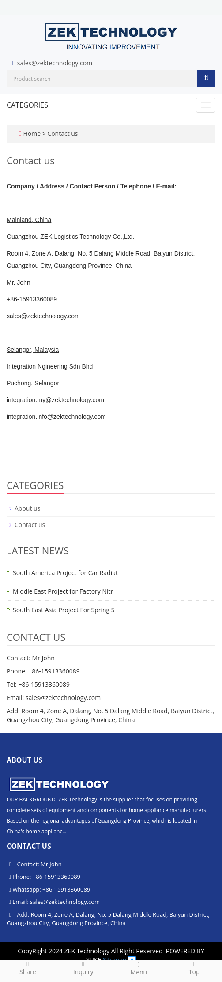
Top (194, 968)
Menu (139, 968)
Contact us (62, 133)
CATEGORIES (27, 105)
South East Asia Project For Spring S (64, 610)
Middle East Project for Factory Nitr (63, 591)
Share (28, 968)
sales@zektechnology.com (54, 63)
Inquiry (83, 968)
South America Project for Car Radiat (65, 572)
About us (27, 508)
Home (32, 133)
